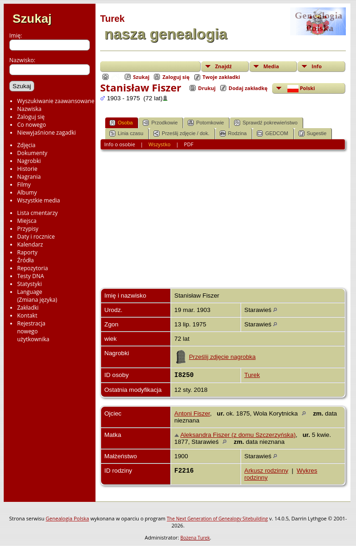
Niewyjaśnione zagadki (46, 132)
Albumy (27, 192)
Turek (252, 374)
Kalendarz (30, 244)
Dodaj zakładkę (248, 87)
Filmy (24, 184)
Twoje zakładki (221, 76)
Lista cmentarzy (37, 213)
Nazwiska (29, 109)
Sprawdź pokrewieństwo (266, 122)
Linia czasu (126, 133)
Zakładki (27, 308)
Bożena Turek (195, 537)
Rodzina (233, 133)
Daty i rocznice (36, 236)
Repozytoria (32, 268)
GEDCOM (272, 133)
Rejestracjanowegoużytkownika (33, 331)
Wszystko (159, 144)
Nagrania (29, 177)
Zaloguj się (30, 117)
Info (317, 66)
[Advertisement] (223, 223)
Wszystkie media (38, 200)
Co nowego (31, 125)
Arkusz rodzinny (266, 470)
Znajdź (223, 66)
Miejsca (27, 221)
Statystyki (29, 284)
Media (271, 66)
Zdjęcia (26, 145)
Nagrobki (29, 161)
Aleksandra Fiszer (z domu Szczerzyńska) (238, 434)
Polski (300, 88)
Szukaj (32, 19)
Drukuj (207, 87)
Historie (27, 169)
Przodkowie (160, 122)
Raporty (27, 252)
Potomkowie (206, 122)
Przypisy (27, 229)
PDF (188, 144)
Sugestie (313, 133)
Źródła (25, 260)
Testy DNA (30, 276)
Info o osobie (119, 144)
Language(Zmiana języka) (37, 296)
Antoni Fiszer (192, 413)
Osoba (121, 122)
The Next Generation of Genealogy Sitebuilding (217, 518)
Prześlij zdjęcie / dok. (181, 133)
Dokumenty (32, 153)
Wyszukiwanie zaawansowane (56, 101)
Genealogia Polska (67, 518)
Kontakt (27, 315)
